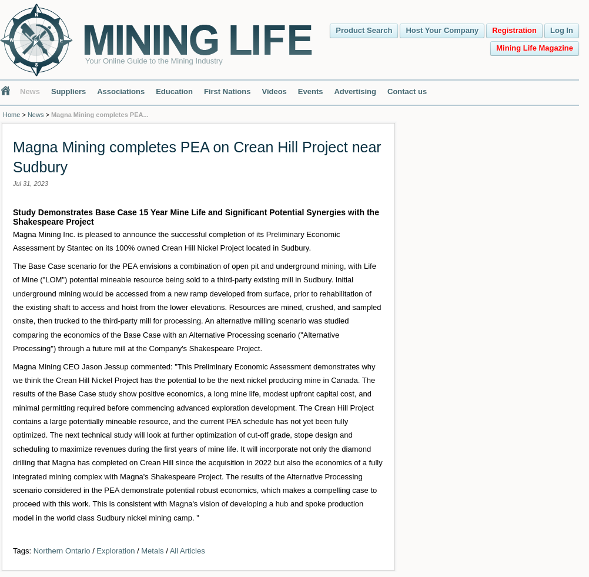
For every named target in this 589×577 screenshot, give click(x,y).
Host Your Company (442, 30)
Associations (121, 91)
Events (310, 91)
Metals (152, 550)
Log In (561, 30)
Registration (514, 30)
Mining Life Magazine (534, 48)
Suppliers (68, 91)
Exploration (115, 550)
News (30, 91)
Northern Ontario (62, 550)
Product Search (364, 30)
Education (174, 91)
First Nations (227, 91)
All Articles (187, 550)
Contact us (407, 91)
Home (11, 114)
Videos (274, 91)
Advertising (355, 91)
